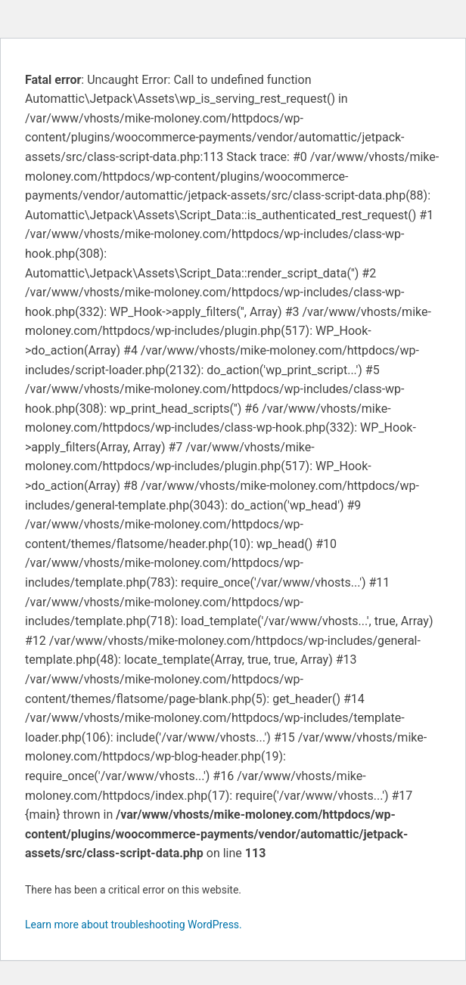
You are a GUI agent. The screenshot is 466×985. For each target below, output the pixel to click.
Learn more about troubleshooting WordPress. (133, 924)
